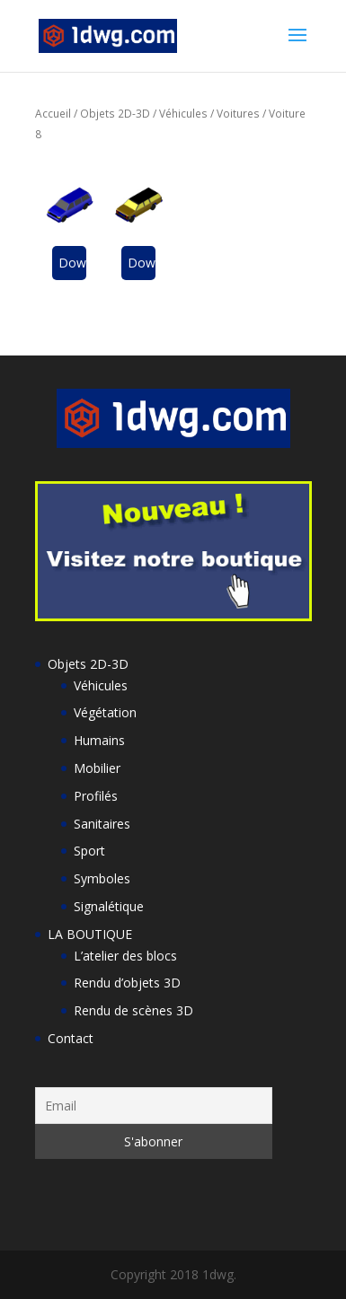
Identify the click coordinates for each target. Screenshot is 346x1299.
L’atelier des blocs (125, 955)
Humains (99, 740)
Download (72, 262)
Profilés (96, 795)
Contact (70, 1038)
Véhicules (183, 113)
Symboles (102, 878)
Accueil (53, 113)
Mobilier (97, 768)
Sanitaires (102, 823)
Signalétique (109, 906)
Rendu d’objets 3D (127, 982)
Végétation (105, 712)
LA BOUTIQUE (90, 934)
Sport (89, 850)
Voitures (238, 113)
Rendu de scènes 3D (133, 1010)
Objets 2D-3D (115, 113)
